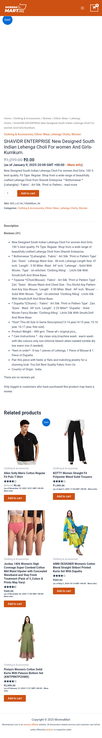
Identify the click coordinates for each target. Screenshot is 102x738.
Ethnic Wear (61, 118)
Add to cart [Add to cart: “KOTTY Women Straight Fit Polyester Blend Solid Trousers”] (64, 496)
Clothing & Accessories (26, 118)
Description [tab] (11, 226)
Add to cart (28, 193)
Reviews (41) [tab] (12, 233)
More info (74, 165)
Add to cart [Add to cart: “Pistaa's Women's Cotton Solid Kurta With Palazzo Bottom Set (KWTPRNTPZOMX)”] (15, 698)
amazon (49, 729)
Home (7, 118)
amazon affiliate (31, 724)
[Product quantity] (9, 193)
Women (47, 118)
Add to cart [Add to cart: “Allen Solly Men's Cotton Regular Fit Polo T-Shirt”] (15, 498)
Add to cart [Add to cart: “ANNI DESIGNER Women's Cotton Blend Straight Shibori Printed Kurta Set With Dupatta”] (64, 591)
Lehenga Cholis (60, 134)
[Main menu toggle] (82, 8)
